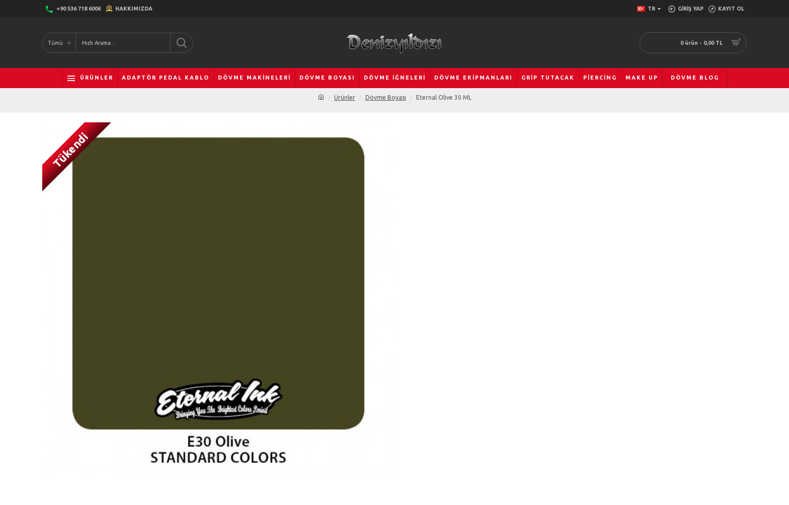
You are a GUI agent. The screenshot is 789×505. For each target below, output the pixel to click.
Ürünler (344, 97)
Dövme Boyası (385, 97)
